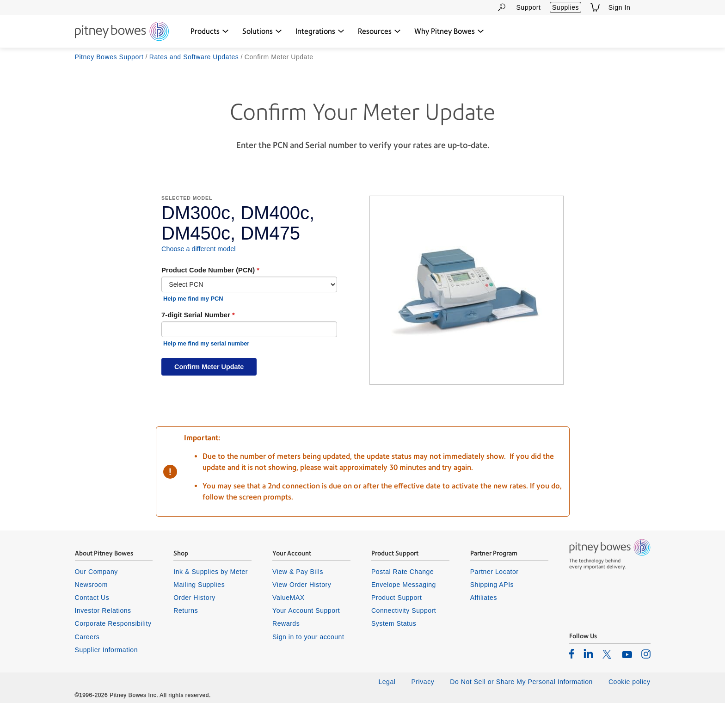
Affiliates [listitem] (483, 597)
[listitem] (571, 653)
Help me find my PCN (193, 298)
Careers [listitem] (87, 637)
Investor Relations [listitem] (103, 610)
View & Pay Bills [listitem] (297, 571)
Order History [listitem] (194, 597)
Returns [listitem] (185, 610)
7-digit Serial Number (195, 315)
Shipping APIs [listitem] (492, 584)
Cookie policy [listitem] (629, 681)
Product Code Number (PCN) (208, 270)
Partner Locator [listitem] (494, 571)
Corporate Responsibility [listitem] (113, 623)
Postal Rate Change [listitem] (402, 571)
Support (528, 7)
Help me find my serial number (206, 343)
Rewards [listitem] (286, 623)
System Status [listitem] (394, 623)
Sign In (619, 7)
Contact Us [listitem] (92, 597)
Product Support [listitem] (396, 597)
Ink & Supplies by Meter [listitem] (210, 571)
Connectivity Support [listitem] (403, 610)
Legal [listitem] (386, 681)
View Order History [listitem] (301, 584)
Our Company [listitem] (96, 571)
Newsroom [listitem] (91, 584)
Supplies (565, 7)
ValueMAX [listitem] (288, 597)
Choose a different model (198, 249)
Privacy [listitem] (422, 681)
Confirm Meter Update (209, 366)
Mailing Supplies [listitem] (199, 584)
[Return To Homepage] (122, 32)
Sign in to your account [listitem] (308, 637)
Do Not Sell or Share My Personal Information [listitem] (521, 681)
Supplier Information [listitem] (106, 650)
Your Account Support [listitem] (306, 610)
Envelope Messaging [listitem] (403, 584)
